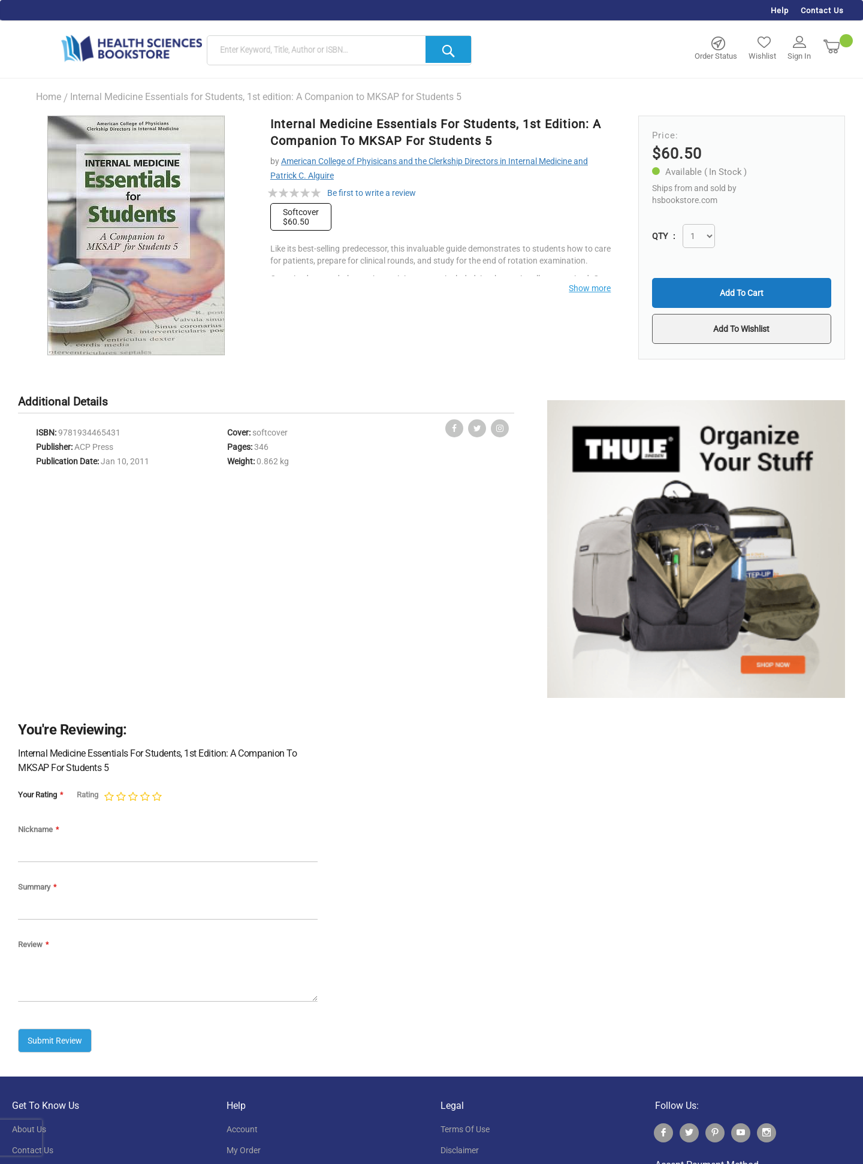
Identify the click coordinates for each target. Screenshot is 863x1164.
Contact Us (822, 10)
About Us (29, 1129)
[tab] (69, 402)
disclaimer (459, 1150)
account (242, 1129)
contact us (32, 1150)
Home (48, 96)
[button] (741, 329)
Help (780, 10)
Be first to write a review (371, 193)
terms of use (465, 1129)
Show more (590, 288)
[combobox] (339, 51)
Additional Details (63, 402)
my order (244, 1150)
